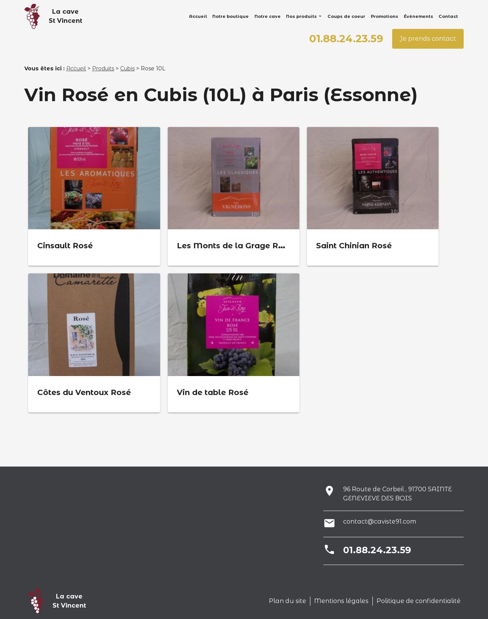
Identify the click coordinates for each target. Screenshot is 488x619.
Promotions (384, 16)
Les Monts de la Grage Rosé (234, 245)
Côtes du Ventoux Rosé (84, 392)
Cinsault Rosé (65, 245)
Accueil (198, 16)
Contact (448, 16)
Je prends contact (428, 38)
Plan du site (287, 601)
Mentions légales (341, 601)
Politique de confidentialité (419, 601)
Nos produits (301, 16)
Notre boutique (230, 16)
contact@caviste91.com (379, 521)
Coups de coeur (346, 16)
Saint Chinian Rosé (354, 245)
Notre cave (267, 16)
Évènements (418, 16)
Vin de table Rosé (212, 392)
